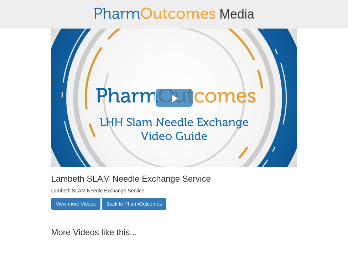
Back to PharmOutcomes (134, 204)
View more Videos (76, 204)
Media (174, 14)
